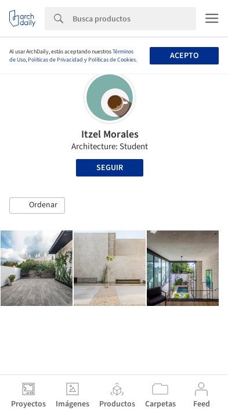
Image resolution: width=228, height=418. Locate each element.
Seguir (109, 168)
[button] (37, 205)
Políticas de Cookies (112, 60)
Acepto (184, 56)
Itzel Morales (110, 134)
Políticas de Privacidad (55, 60)
